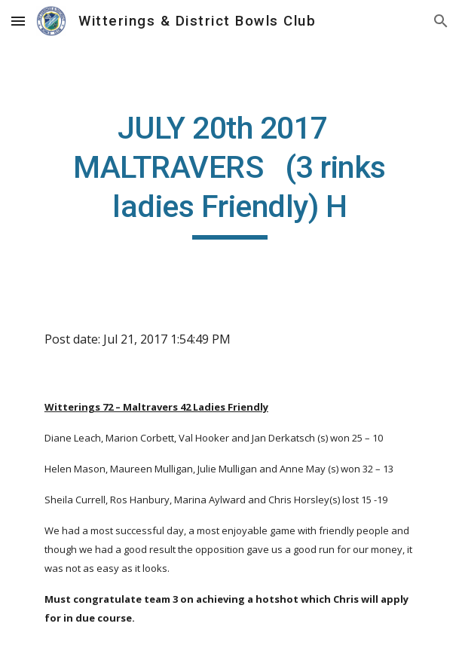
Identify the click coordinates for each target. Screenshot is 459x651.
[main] (229, 174)
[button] (18, 20)
